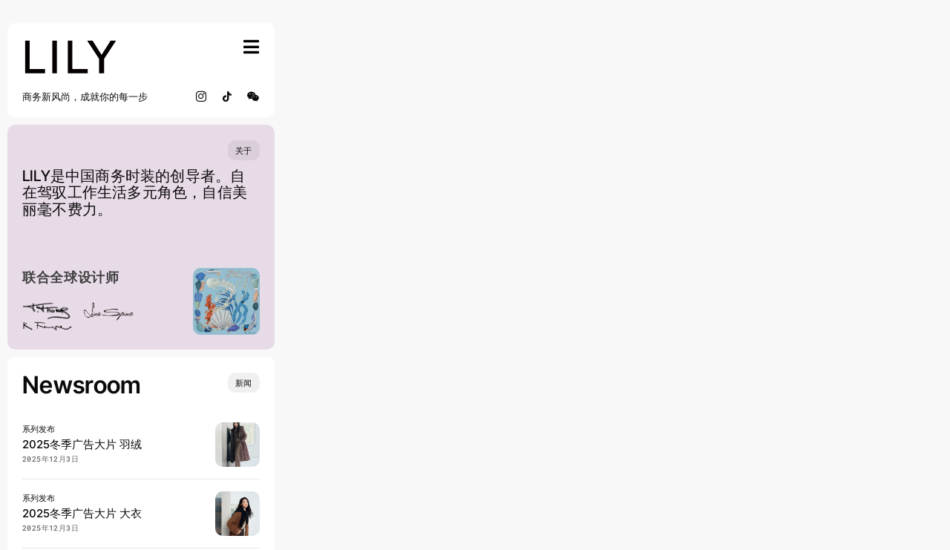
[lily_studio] (70, 44)
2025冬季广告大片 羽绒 (82, 444)
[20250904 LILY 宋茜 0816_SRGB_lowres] (237, 497)
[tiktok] (227, 96)
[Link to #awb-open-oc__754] (251, 47)
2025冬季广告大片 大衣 (82, 513)
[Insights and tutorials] (244, 383)
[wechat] (253, 96)
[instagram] (201, 96)
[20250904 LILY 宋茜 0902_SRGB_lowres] (237, 428)
